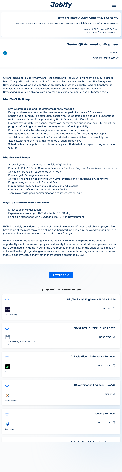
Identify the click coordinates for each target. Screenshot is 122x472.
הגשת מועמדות (61, 275)
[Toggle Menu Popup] (114, 5)
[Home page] (61, 5)
